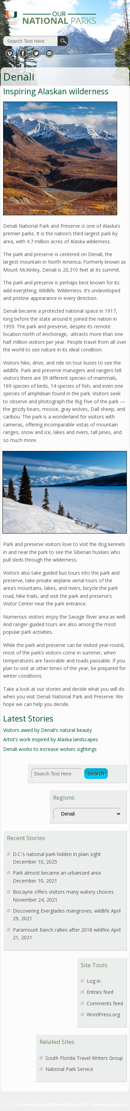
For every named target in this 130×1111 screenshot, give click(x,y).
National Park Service (69, 1069)
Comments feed (105, 1003)
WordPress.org (103, 1014)
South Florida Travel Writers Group (84, 1058)
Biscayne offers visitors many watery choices (63, 891)
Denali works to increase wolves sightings (50, 749)
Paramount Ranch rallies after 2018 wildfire (61, 929)
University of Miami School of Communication (73, 1104)
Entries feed (100, 992)
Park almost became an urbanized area (57, 872)
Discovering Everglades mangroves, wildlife (61, 910)
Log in (94, 981)
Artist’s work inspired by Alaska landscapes (50, 739)
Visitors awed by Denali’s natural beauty (47, 730)
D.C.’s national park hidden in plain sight (57, 854)
